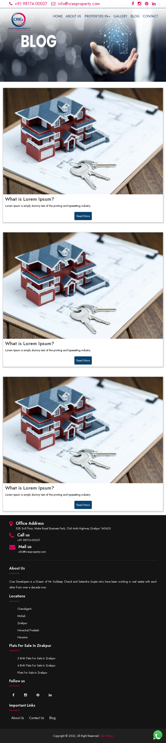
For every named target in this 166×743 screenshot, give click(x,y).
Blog (52, 718)
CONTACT (150, 16)
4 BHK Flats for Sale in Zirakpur (36, 665)
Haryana (22, 637)
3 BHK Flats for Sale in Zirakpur (36, 658)
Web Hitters (106, 736)
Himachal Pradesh (28, 630)
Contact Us (36, 718)
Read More (83, 216)
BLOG (135, 16)
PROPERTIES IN (97, 16)
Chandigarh (24, 609)
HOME (58, 16)
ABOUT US (73, 16)
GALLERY (120, 16)
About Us (17, 718)
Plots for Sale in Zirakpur (32, 673)
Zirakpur (22, 623)
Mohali (21, 616)
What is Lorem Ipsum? (29, 199)
